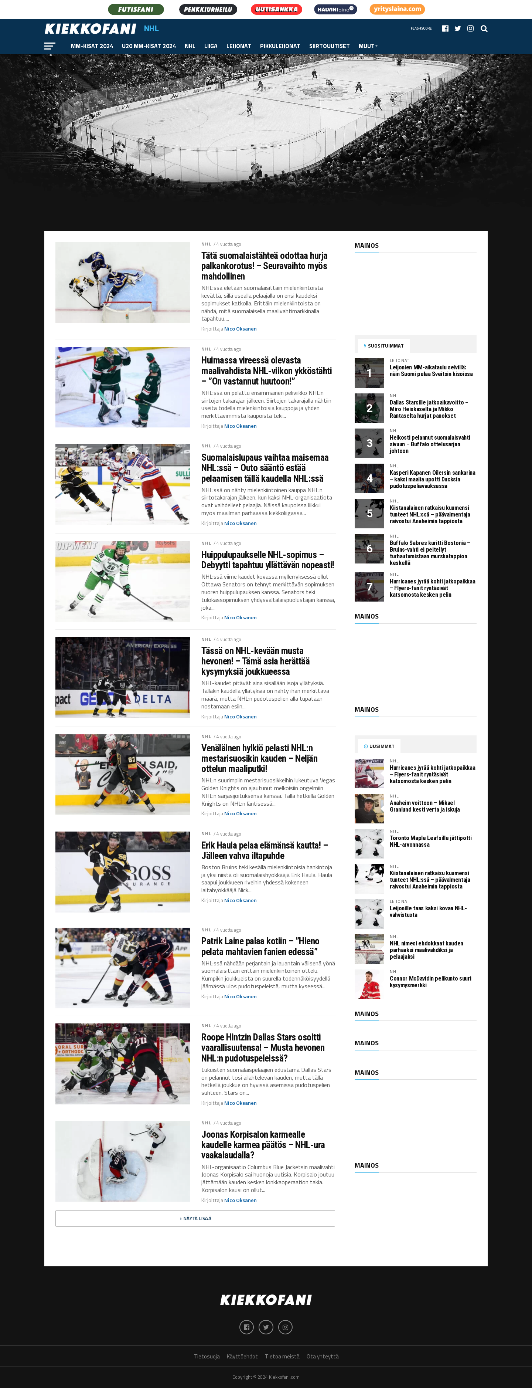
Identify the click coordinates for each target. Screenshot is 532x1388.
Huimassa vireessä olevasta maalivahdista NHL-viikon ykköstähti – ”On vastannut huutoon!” (266, 370)
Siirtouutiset (329, 45)
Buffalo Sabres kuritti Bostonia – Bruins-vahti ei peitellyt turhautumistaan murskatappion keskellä (430, 552)
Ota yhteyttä (323, 1357)
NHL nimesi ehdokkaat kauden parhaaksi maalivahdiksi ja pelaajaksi (426, 950)
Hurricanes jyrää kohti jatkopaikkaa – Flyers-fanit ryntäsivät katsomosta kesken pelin (432, 588)
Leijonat (238, 45)
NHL (190, 45)
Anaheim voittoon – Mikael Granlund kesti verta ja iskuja (425, 806)
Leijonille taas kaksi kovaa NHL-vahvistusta (428, 911)
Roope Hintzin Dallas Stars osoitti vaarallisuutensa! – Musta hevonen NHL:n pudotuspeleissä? (262, 1047)
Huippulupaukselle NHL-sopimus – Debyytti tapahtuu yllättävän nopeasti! (267, 559)
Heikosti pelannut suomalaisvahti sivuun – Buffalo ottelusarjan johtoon (430, 444)
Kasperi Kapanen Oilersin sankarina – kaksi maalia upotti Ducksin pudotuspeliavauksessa (432, 479)
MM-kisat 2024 (92, 45)
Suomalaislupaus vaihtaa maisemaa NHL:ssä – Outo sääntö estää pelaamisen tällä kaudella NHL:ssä (265, 467)
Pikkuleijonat (280, 45)
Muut (367, 45)
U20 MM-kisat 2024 (149, 45)
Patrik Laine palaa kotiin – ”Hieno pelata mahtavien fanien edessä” (260, 946)
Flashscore (421, 28)
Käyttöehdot (242, 1357)
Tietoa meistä (282, 1357)
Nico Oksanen (240, 329)
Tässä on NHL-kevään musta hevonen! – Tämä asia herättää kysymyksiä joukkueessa (255, 661)
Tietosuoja (207, 1357)
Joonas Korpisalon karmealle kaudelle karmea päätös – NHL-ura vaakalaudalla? (263, 1144)
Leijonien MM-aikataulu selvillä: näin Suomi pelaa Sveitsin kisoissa (431, 371)
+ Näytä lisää (195, 1218)
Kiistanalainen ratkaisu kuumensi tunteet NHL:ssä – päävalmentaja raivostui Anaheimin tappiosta (430, 514)
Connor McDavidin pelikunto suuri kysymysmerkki (430, 982)
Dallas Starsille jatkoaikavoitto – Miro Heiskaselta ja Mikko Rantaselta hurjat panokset (429, 409)
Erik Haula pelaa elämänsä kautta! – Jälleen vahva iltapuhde (264, 850)
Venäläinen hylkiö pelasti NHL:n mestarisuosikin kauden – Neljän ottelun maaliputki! (259, 758)
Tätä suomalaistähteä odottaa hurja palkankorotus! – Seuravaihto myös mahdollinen (264, 265)
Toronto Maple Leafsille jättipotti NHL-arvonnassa (431, 841)
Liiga (211, 45)
